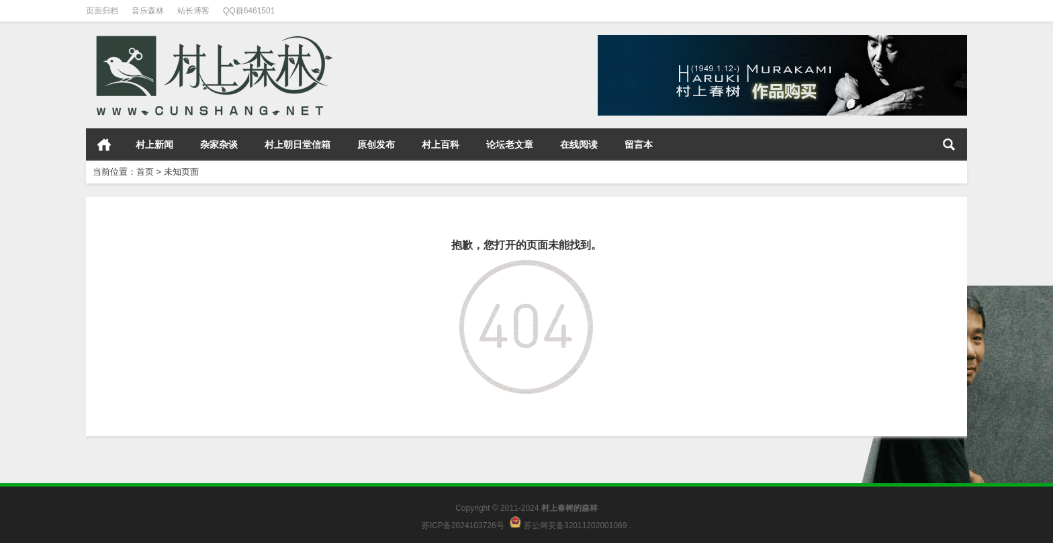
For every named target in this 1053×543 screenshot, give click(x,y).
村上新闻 (154, 144)
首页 (104, 144)
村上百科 (440, 144)
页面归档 (102, 10)
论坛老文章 (509, 144)
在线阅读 (579, 144)
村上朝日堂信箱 (297, 144)
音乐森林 (148, 10)
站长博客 (193, 10)
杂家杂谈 (219, 144)
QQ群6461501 (249, 10)
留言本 (639, 144)
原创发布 (376, 144)
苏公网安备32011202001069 (575, 525)
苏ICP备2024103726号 (463, 525)
